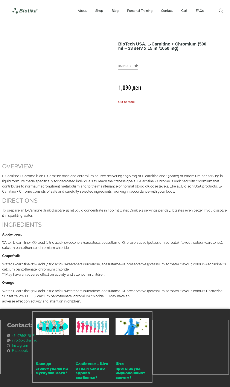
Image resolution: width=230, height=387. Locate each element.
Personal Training (139, 11)
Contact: (20, 325)
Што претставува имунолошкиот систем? (130, 370)
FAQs (200, 11)
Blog (115, 11)
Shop (99, 11)
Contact (167, 11)
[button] (128, 67)
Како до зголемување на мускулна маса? (52, 368)
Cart (184, 11)
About (82, 11)
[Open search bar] (221, 11)
